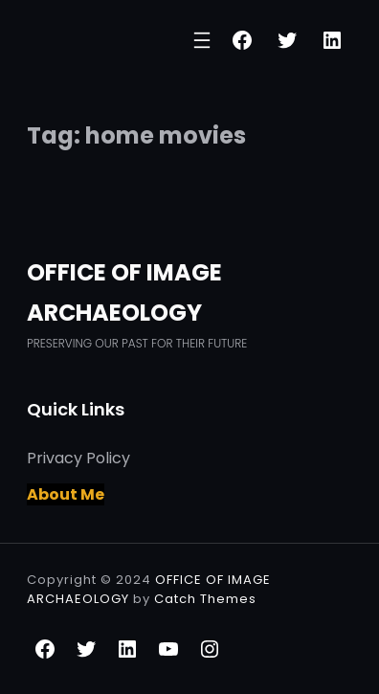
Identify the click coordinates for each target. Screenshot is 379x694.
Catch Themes (205, 599)
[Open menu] (202, 40)
